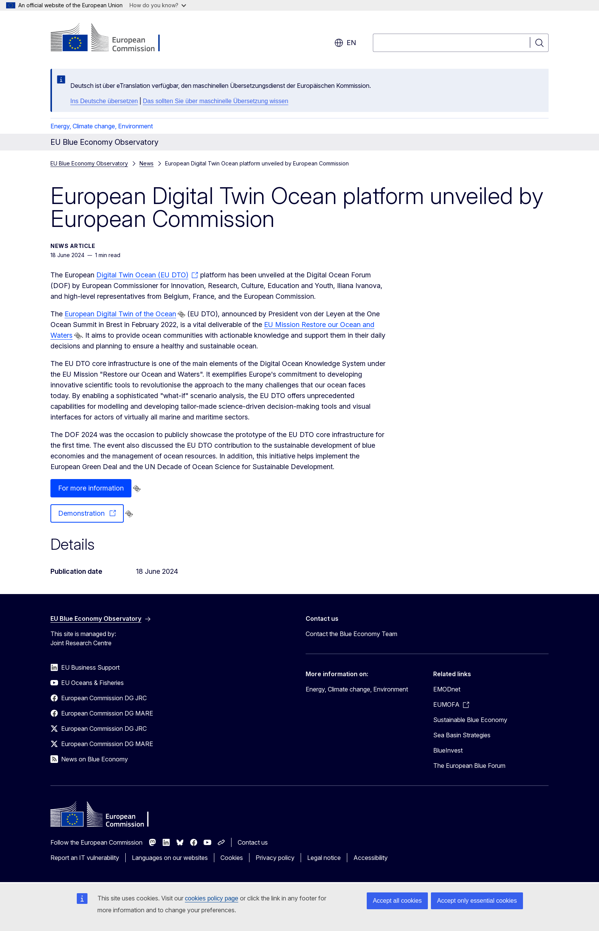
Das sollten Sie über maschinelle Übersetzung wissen (215, 101)
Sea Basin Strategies (462, 735)
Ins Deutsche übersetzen (104, 101)
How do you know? (158, 5)
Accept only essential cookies (477, 900)
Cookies (231, 857)
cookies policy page (211, 898)
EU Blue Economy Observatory (89, 163)
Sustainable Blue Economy (470, 720)
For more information (91, 488)
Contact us (253, 842)
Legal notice (324, 857)
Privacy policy (275, 857)
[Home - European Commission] (112, 38)
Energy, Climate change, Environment (101, 126)
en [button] (345, 42)
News (146, 163)
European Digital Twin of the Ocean (120, 314)
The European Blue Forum (469, 765)
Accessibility (370, 857)
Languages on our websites (170, 857)
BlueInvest (448, 750)
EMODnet (446, 689)
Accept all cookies (397, 900)
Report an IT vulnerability (84, 857)
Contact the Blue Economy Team (351, 634)
